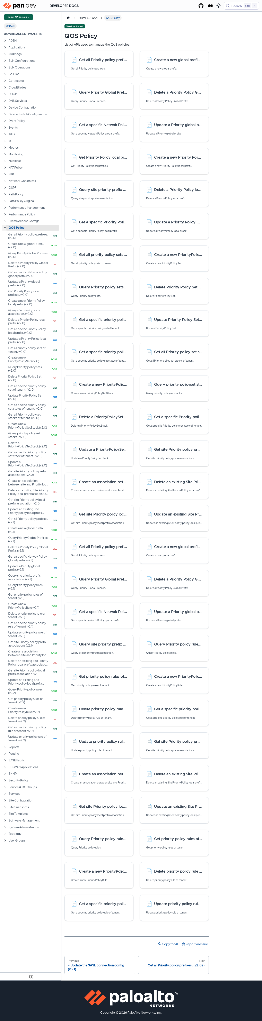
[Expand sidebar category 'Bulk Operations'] (5, 67)
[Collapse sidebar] (30, 976)
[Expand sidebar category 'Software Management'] (5, 820)
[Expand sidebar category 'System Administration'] (5, 827)
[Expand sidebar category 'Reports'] (5, 747)
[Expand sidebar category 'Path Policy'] (5, 194)
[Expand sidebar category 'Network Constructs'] (5, 181)
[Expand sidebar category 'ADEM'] (5, 41)
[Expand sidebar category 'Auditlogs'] (5, 54)
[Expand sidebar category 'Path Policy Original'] (5, 201)
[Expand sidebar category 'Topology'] (5, 834)
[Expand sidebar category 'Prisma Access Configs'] (5, 221)
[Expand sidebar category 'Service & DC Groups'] (5, 787)
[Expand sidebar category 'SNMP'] (5, 774)
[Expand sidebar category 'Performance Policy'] (5, 214)
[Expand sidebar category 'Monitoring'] (5, 154)
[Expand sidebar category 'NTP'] (5, 174)
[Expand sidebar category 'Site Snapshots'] (5, 807)
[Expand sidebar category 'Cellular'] (5, 74)
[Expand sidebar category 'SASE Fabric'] (5, 760)
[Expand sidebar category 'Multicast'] (5, 161)
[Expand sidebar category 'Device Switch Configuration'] (5, 114)
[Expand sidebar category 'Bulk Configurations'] (5, 61)
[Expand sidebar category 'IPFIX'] (5, 134)
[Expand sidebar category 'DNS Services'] (5, 101)
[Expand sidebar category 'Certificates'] (5, 81)
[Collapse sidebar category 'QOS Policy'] (5, 228)
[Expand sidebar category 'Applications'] (5, 47)
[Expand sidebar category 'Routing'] (5, 754)
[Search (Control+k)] (241, 6)
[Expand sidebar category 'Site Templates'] (5, 814)
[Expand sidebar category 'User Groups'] (5, 840)
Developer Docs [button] (64, 6)
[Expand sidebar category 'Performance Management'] (5, 208)
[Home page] (68, 18)
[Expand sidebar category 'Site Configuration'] (5, 800)
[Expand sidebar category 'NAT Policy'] (5, 168)
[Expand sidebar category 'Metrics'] (5, 148)
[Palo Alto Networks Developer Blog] (210, 5)
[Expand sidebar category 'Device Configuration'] (5, 107)
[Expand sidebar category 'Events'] (5, 127)
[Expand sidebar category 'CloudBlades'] (5, 87)
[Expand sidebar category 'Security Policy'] (5, 780)
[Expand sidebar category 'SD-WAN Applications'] (5, 767)
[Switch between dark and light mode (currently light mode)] (218, 6)
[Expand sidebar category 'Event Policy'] (5, 121)
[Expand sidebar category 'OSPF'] (5, 188)
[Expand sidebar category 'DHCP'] (5, 94)
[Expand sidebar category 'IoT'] (5, 141)
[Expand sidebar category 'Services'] (5, 794)
